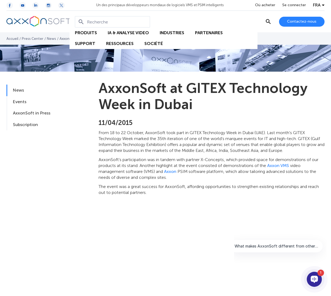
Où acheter (265, 5)
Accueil (12, 39)
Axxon (170, 171)
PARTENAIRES (209, 32)
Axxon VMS (278, 165)
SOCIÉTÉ (153, 43)
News (51, 39)
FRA (316, 5)
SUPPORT (85, 43)
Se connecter (294, 5)
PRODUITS (86, 32)
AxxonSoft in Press (31, 113)
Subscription (25, 124)
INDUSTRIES (172, 32)
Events (19, 101)
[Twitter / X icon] (61, 5)
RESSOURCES (120, 43)
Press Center (32, 39)
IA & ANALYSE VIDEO (128, 32)
